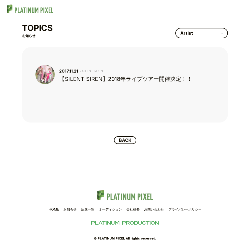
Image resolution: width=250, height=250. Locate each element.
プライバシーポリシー (185, 209)
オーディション (110, 209)
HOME (54, 209)
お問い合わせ (154, 209)
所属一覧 (87, 209)
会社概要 (133, 209)
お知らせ (70, 209)
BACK (125, 140)
